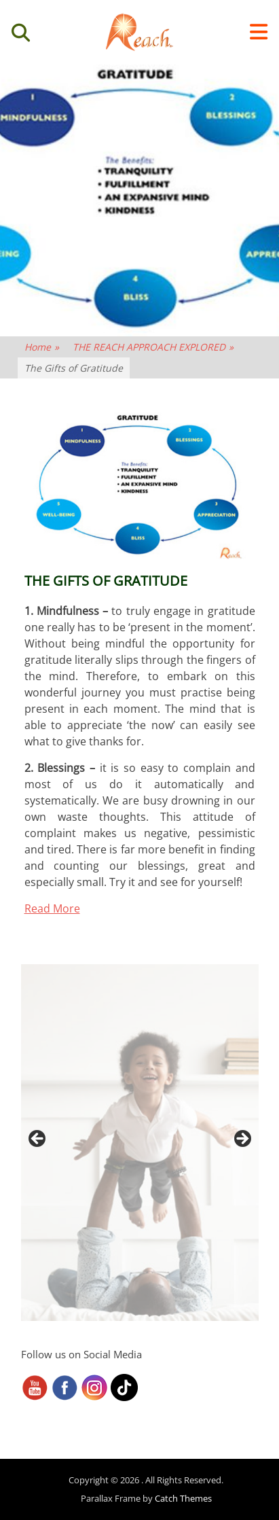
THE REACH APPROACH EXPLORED (153, 347)
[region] (140, 1142)
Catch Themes (183, 1498)
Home (41, 347)
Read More (52, 908)
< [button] (38, 1139)
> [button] (241, 1139)
